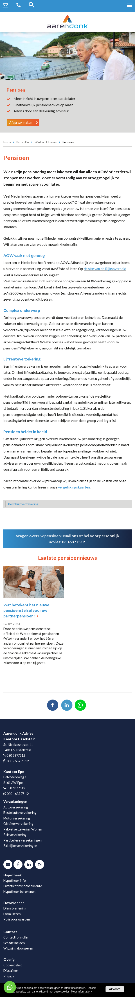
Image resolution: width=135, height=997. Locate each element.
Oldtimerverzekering (18, 824)
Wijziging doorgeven (18, 948)
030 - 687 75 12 (18, 761)
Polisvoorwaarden (16, 919)
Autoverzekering (15, 807)
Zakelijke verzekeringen (20, 846)
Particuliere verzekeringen (22, 840)
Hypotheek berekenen (19, 891)
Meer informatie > (81, 991)
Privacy (8, 976)
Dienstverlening (14, 908)
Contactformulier (16, 937)
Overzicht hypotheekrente (22, 886)
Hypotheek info (14, 880)
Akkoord (114, 989)
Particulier (22, 142)
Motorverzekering (16, 818)
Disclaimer (10, 970)
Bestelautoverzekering (19, 813)
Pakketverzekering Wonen (22, 829)
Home (7, 142)
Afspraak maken (20, 122)
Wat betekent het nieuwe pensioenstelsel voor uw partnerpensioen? (26, 610)
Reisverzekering (15, 835)
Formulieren (12, 914)
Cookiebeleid (12, 965)
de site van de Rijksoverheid (105, 268)
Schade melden (14, 943)
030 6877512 (73, 542)
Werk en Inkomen (46, 142)
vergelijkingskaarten (74, 487)
